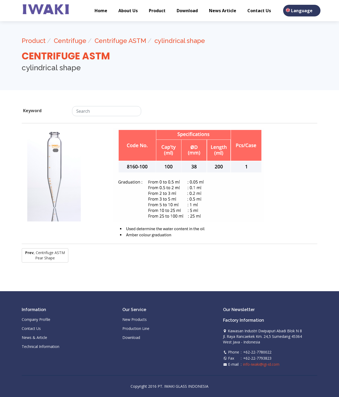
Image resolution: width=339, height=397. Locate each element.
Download (187, 11)
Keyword (32, 111)
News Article (222, 11)
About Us (128, 11)
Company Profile (36, 319)
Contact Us (259, 11)
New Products (134, 319)
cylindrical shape (179, 41)
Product (157, 11)
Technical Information (40, 346)
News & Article (34, 337)
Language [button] (302, 11)
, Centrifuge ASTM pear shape (45, 255)
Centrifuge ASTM (120, 41)
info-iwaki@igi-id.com (261, 364)
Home (101, 11)
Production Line (135, 328)
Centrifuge (70, 41)
